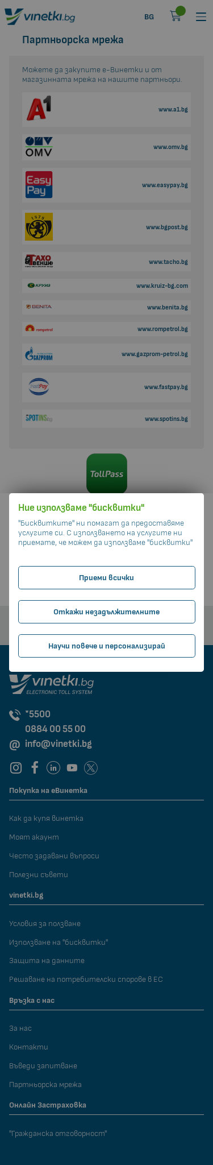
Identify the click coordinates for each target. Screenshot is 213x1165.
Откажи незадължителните (106, 612)
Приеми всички (106, 577)
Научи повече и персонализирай (106, 646)
